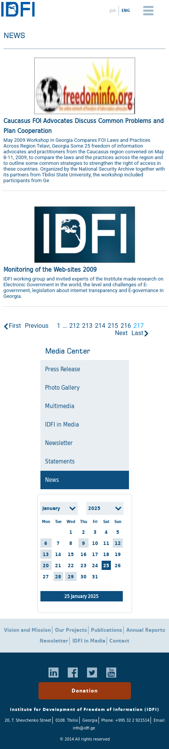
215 (113, 325)
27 (46, 576)
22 (71, 565)
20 (46, 565)
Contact (119, 641)
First (15, 325)
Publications (106, 630)
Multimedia (59, 406)
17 (95, 554)
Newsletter (59, 443)
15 (71, 554)
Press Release (62, 369)
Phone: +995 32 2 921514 (125, 720)
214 (100, 325)
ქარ (112, 10)
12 (118, 543)
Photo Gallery (62, 387)
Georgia (89, 720)
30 (83, 576)
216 (125, 325)
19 (118, 554)
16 (83, 554)
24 (95, 565)
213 (87, 325)
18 (106, 554)
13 (46, 554)
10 (95, 543)
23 (83, 565)
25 (106, 565)
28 (58, 576)
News (52, 480)
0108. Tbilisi (66, 720)
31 (95, 576)
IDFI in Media (62, 424)
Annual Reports (145, 630)
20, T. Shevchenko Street (28, 720)
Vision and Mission (27, 630)
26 (118, 565)
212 (74, 325)
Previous (37, 325)
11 (106, 543)
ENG (126, 10)
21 (58, 565)
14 (58, 554)
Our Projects (71, 630)
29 (71, 576)
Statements (60, 461)
